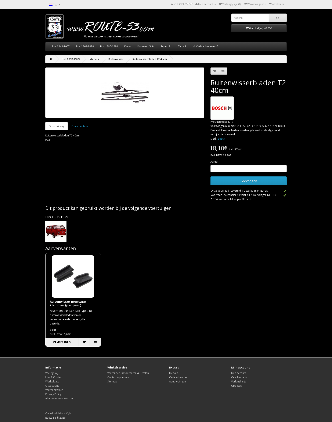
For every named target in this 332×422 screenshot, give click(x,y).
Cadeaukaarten (178, 377)
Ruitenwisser (115, 59)
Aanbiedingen (177, 381)
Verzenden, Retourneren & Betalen (128, 373)
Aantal (214, 162)
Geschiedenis (239, 377)
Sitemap (112, 381)
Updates (236, 386)
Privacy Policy (53, 394)
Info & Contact (53, 377)
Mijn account (238, 373)
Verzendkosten (54, 390)
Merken (173, 373)
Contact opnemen (118, 377)
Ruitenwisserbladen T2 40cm (150, 59)
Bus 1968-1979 (85, 46)
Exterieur (94, 59)
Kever (127, 46)
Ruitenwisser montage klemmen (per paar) (68, 303)
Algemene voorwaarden (59, 398)
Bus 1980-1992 (109, 46)
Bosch (221, 138)
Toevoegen (248, 181)
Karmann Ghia (145, 46)
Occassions (52, 386)
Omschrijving (56, 126)
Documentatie (80, 126)
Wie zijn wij (51, 373)
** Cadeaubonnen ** (205, 46)
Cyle (68, 413)
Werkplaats (52, 381)
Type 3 (182, 46)
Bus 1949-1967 (61, 46)
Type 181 (166, 46)
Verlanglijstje (238, 381)
